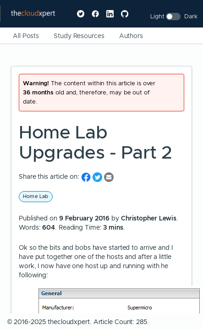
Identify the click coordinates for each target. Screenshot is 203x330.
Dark (191, 16)
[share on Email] (109, 177)
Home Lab (36, 196)
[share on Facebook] (87, 177)
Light (157, 16)
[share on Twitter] (98, 177)
